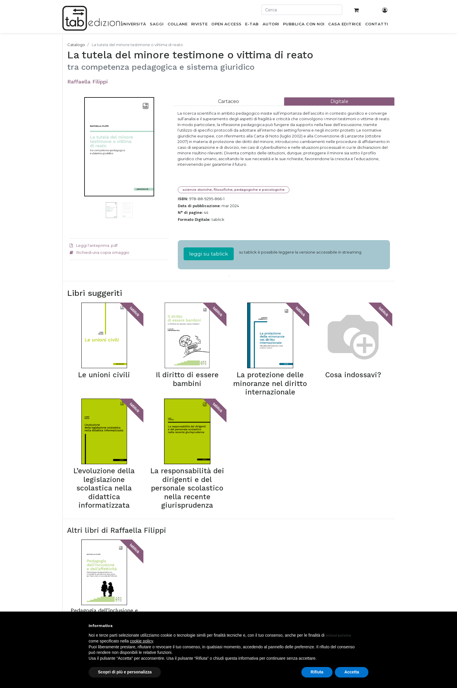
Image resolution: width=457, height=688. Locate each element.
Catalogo (76, 44)
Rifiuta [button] (317, 672)
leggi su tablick (208, 254)
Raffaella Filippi (87, 81)
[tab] (228, 101)
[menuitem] (133, 25)
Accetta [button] (351, 672)
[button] (77, 155)
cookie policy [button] (141, 641)
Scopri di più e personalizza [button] (125, 672)
